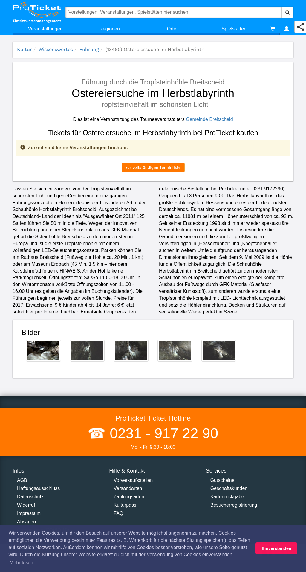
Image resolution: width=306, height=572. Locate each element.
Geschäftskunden (229, 488)
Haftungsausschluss (38, 488)
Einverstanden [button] (276, 548)
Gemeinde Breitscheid (209, 119)
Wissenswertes (56, 49)
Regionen (109, 28)
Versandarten (128, 488)
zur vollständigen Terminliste (153, 167)
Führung (89, 49)
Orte (171, 28)
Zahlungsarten (129, 496)
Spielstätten (234, 28)
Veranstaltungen (45, 28)
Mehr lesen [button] (21, 562)
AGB (22, 480)
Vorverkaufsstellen (133, 480)
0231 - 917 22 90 (162, 433)
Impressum (29, 513)
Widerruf (26, 505)
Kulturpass (125, 505)
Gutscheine (222, 480)
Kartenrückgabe (227, 496)
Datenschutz (30, 496)
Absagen (26, 521)
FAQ (118, 513)
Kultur (24, 49)
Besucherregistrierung (233, 505)
